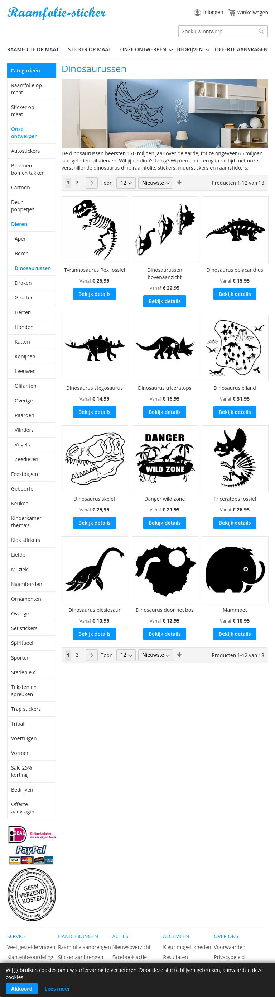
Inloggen (213, 12)
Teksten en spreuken (24, 691)
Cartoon (20, 187)
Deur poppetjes (22, 206)
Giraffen (24, 297)
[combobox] (223, 31)
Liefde (18, 554)
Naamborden (26, 584)
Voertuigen (24, 738)
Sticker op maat (22, 111)
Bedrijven (22, 789)
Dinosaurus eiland (235, 387)
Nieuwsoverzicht (131, 947)
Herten (23, 312)
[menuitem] (35, 49)
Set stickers (24, 628)
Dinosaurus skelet (95, 498)
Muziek (19, 569)
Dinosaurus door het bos (165, 609)
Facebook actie (129, 957)
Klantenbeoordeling (30, 957)
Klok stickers (25, 540)
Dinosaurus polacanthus (234, 269)
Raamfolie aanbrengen (84, 947)
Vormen (20, 753)
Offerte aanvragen (23, 808)
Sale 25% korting (21, 771)
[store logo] (57, 13)
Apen (21, 238)
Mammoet (235, 609)
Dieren (19, 224)
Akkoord (22, 988)
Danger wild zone (164, 498)
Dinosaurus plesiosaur (94, 609)
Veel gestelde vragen (31, 947)
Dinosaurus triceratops (164, 387)
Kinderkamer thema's (26, 522)
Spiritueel (22, 642)
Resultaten (175, 957)
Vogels (22, 444)
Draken (23, 282)
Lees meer (57, 988)
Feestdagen (24, 474)
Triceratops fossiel (234, 498)
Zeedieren (26, 459)
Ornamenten (26, 598)
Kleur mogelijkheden (187, 947)
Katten (22, 341)
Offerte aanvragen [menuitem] (241, 49)
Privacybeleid (229, 957)
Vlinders (24, 429)
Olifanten (25, 385)
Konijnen (25, 356)
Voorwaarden (229, 947)
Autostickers (25, 150)
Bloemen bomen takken (28, 169)
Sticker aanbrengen (80, 957)
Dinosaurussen (32, 268)
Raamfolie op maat (26, 89)
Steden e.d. (24, 672)
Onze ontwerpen (24, 133)
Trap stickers (26, 708)
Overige (24, 400)
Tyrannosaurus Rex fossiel (94, 269)
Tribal (17, 723)
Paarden (24, 415)
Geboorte (22, 488)
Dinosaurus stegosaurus (94, 387)
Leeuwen (25, 371)
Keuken (20, 503)
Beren (22, 253)
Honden (24, 326)
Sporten (20, 657)
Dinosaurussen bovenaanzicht (164, 273)
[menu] (137, 49)
